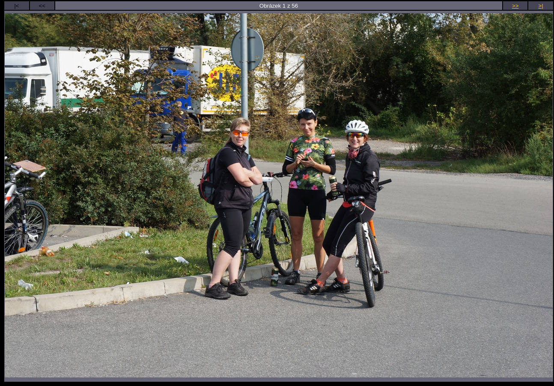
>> (515, 6)
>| (541, 6)
